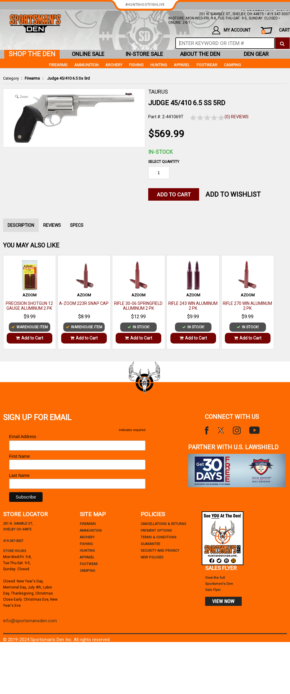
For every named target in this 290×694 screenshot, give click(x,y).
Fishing (136, 65)
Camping (232, 65)
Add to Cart (29, 338)
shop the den (32, 54)
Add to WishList (233, 194)
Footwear (207, 65)
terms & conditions (158, 537)
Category (11, 78)
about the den (200, 54)
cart (275, 31)
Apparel (182, 65)
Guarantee (150, 544)
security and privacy (160, 551)
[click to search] (282, 43)
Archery (113, 65)
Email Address (24, 437)
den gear (256, 54)
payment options (156, 531)
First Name (19, 456)
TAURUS (158, 91)
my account (231, 30)
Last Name (19, 475)
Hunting (158, 65)
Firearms (32, 78)
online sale (88, 54)
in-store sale (144, 54)
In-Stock (160, 152)
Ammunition (86, 65)
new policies (152, 557)
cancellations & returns (163, 524)
